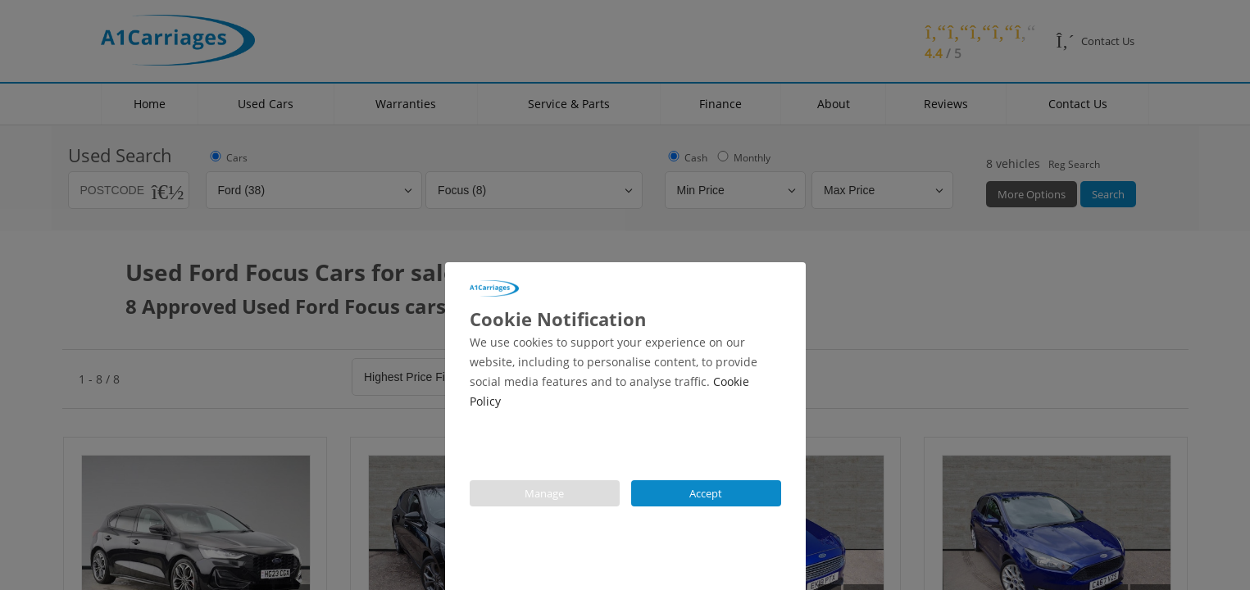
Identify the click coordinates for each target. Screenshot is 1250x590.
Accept (705, 493)
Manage (544, 493)
